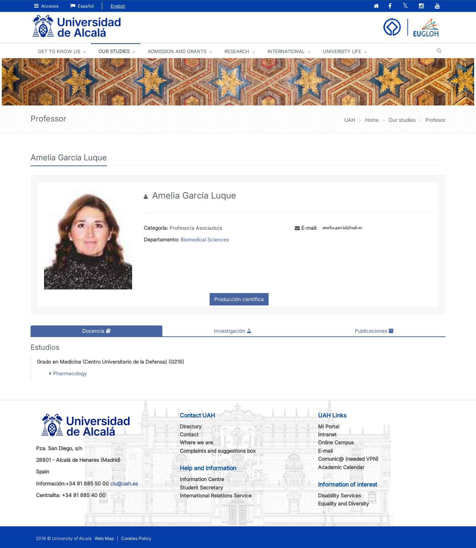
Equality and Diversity (343, 503)
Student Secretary (201, 487)
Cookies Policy (136, 538)
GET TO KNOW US (59, 51)
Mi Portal (328, 426)
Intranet (327, 434)
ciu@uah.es (124, 483)
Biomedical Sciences (205, 239)
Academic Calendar (341, 467)
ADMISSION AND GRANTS (177, 51)
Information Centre (202, 479)
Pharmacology (70, 373)
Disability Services (339, 495)
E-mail (325, 451)
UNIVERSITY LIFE (342, 51)
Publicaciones (374, 331)
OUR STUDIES (114, 51)
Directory (191, 426)
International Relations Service (215, 495)
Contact (189, 434)
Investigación (232, 331)
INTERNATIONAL (286, 51)
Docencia (96, 331)
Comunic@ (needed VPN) (348, 459)
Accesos (46, 6)
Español (82, 6)
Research (237, 51)
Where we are (196, 442)
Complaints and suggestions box (218, 451)
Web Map (104, 538)
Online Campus (336, 442)
